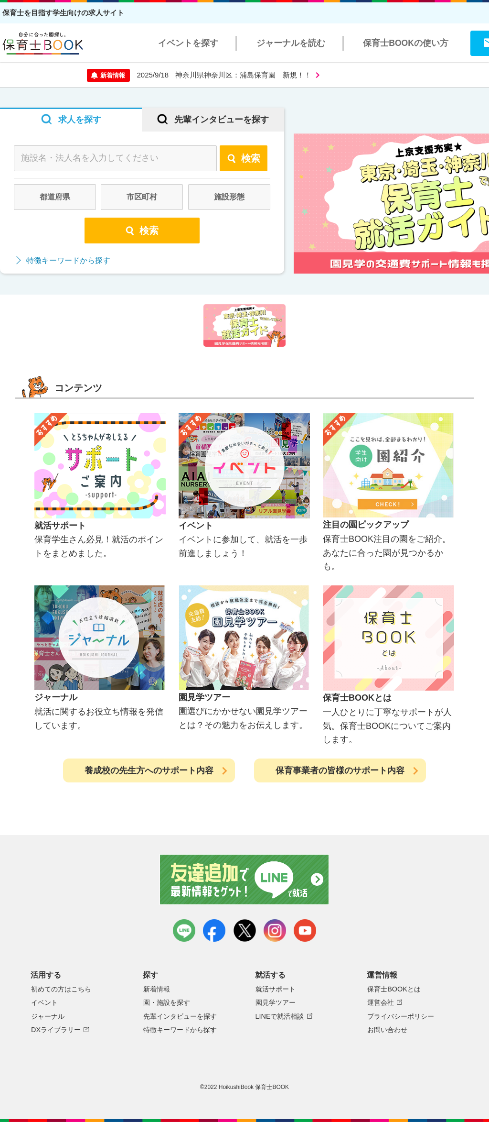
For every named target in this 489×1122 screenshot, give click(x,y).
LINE (184, 930)
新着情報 (156, 989)
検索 (243, 158)
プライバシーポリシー (400, 1016)
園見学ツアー (275, 1002)
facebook (214, 930)
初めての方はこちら (61, 989)
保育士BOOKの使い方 (405, 43)
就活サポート (275, 989)
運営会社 (380, 1002)
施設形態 (229, 197)
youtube (305, 930)
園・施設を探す (166, 1002)
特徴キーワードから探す (68, 260)
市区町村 (142, 197)
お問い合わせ (387, 1030)
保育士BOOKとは (394, 989)
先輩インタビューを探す (180, 1016)
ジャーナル (47, 1016)
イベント (44, 1002)
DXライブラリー (56, 1030)
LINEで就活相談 (279, 1016)
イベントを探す (188, 43)
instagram (275, 930)
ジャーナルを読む (290, 43)
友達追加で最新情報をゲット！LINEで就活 (244, 879)
